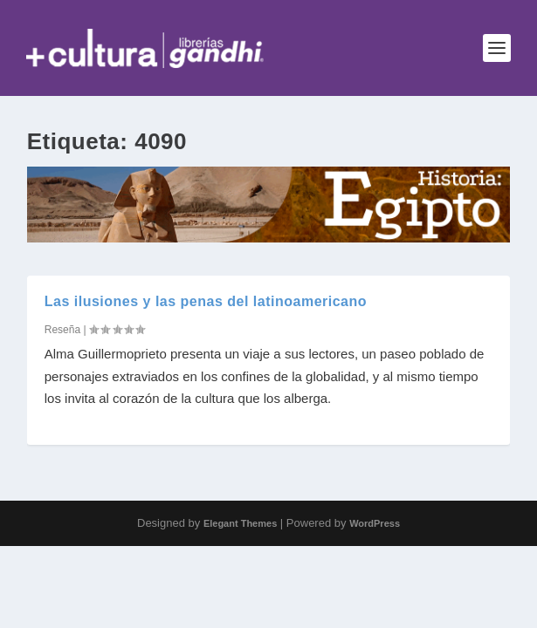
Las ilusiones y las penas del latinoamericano (206, 301)
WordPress (374, 523)
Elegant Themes (240, 523)
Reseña (62, 330)
